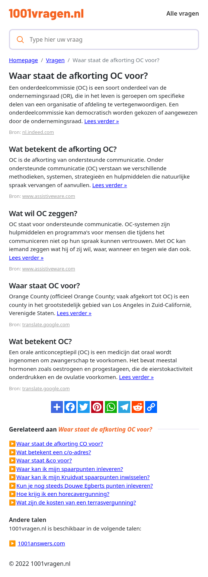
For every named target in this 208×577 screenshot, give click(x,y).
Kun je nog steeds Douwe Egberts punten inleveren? (84, 485)
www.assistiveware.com (48, 196)
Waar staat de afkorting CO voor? (59, 443)
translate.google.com (46, 324)
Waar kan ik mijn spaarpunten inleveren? (69, 468)
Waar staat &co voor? (44, 460)
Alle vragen (182, 13)
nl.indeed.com (38, 132)
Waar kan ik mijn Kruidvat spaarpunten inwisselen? (83, 477)
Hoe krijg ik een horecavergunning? (62, 493)
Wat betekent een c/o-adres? (53, 452)
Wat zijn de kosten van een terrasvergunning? (76, 502)
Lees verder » (101, 121)
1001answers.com (41, 543)
